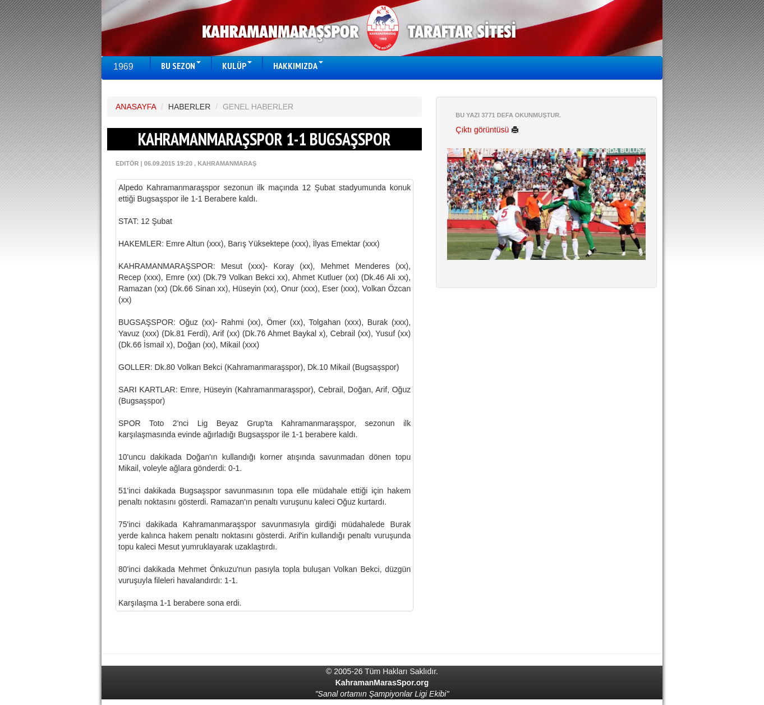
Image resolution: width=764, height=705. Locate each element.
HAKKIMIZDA (298, 65)
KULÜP (237, 65)
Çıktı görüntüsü (487, 129)
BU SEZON (181, 65)
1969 (123, 66)
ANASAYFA (136, 106)
